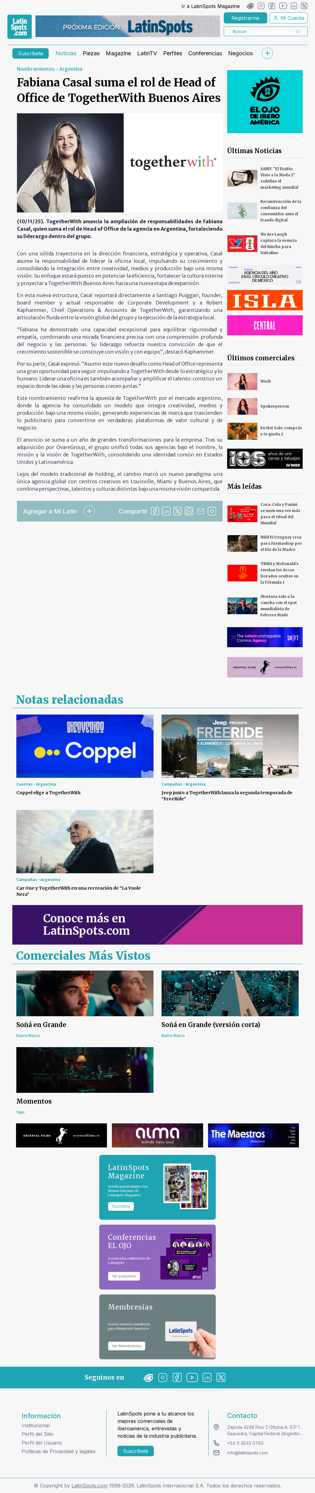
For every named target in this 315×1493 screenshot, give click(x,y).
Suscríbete (30, 53)
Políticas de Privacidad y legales (59, 1451)
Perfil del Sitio (38, 1434)
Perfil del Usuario (42, 1443)
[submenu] (267, 53)
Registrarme (245, 18)
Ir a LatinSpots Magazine (211, 6)
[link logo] (19, 27)
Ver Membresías (126, 1346)
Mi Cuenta (288, 18)
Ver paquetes (124, 1276)
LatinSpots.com (90, 1486)
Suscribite (121, 1206)
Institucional (36, 1425)
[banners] (127, 26)
